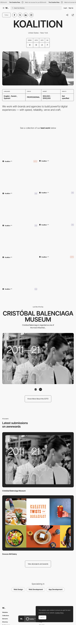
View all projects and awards (38, 564)
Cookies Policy (59, 612)
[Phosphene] (56, 241)
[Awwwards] (6, 8)
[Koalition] (19, 273)
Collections (5, 615)
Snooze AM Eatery (9, 554)
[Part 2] (19, 210)
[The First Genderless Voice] (56, 145)
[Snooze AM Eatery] (56, 177)
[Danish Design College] (19, 177)
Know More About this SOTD (38, 399)
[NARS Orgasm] (19, 242)
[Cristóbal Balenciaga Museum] (19, 145)
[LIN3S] (40, 389)
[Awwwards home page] (21, 619)
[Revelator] (56, 209)
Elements (5, 618)
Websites (5, 612)
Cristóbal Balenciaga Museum (14, 491)
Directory (5, 622)
